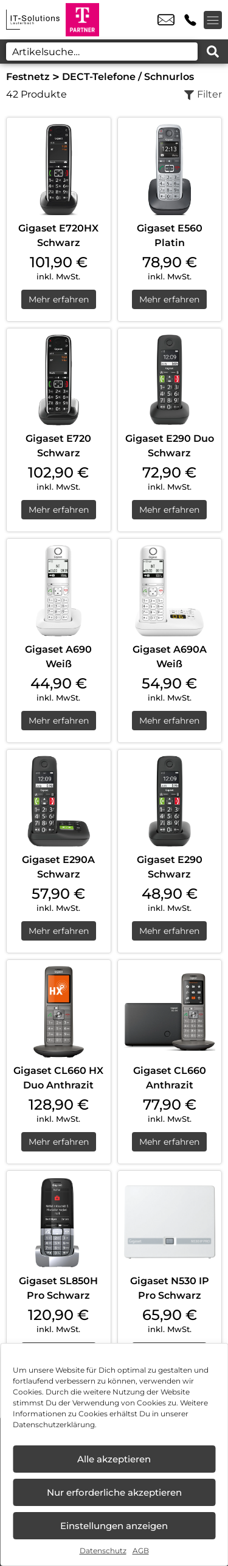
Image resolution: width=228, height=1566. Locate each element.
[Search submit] (213, 51)
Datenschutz (103, 1550)
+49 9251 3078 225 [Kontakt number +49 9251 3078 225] (190, 20)
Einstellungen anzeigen (114, 1525)
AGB (141, 1550)
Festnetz (28, 76)
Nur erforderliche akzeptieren (114, 1492)
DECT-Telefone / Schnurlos (128, 76)
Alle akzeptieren (114, 1459)
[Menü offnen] (213, 20)
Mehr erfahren (59, 299)
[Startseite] (33, 19)
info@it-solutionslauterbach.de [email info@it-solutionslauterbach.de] (166, 20)
